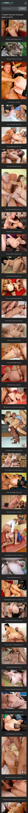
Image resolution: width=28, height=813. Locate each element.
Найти (22, 8)
